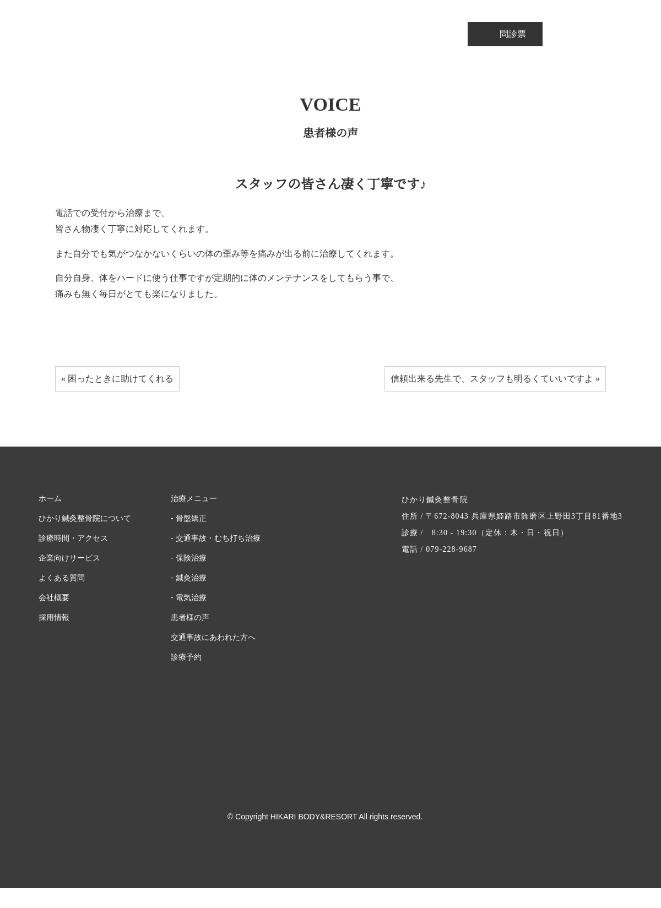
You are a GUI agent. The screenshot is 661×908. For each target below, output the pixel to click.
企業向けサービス (69, 578)
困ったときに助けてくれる (121, 399)
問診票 (505, 34)
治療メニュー (192, 518)
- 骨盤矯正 (189, 538)
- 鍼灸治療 (189, 597)
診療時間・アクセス (70, 558)
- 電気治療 (189, 617)
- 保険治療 (189, 578)
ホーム (50, 518)
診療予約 (186, 677)
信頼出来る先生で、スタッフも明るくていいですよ (491, 399)
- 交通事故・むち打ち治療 (212, 558)
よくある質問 (60, 597)
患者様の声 (190, 637)
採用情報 (54, 637)
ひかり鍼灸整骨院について (83, 538)
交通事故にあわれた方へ (212, 657)
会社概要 (54, 617)
